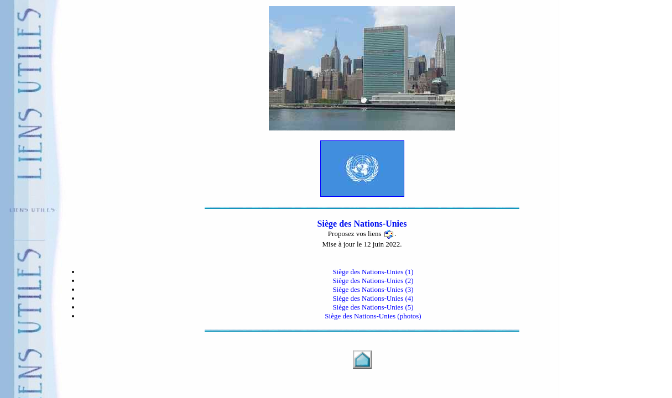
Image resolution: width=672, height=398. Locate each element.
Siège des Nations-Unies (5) (372, 307)
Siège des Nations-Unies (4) (372, 298)
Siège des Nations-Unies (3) (372, 289)
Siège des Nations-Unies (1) (372, 272)
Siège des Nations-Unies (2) (372, 280)
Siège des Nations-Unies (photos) (373, 316)
